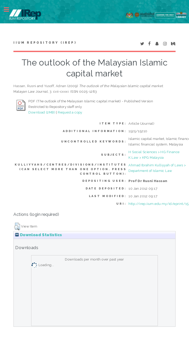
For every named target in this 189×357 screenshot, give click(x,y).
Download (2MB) (41, 112)
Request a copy (70, 112)
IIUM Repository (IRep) (44, 42)
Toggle (9, 9)
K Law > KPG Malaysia (146, 157)
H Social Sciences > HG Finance (153, 152)
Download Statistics (38, 235)
